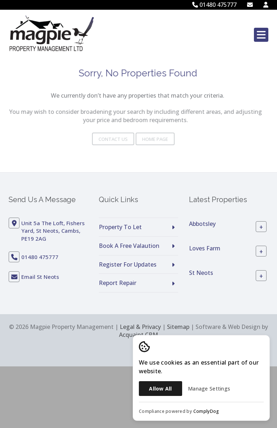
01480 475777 (214, 5)
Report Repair (117, 283)
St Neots (201, 273)
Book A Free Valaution (129, 246)
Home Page (146, 139)
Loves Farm (204, 248)
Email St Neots (40, 276)
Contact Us (104, 139)
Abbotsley (202, 224)
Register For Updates (128, 264)
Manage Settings (209, 388)
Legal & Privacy (140, 327)
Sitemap (178, 327)
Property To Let (120, 227)
